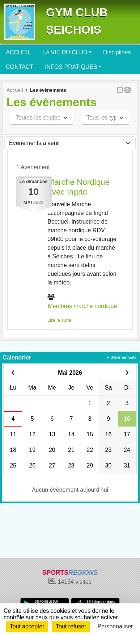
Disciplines (117, 52)
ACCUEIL (18, 52)
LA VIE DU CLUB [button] (64, 52)
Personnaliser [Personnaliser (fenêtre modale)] (115, 626)
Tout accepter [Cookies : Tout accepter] (27, 626)
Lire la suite (59, 320)
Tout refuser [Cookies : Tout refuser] (71, 626)
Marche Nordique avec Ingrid (78, 187)
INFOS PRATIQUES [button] (71, 67)
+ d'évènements (121, 357)
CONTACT (19, 67)
